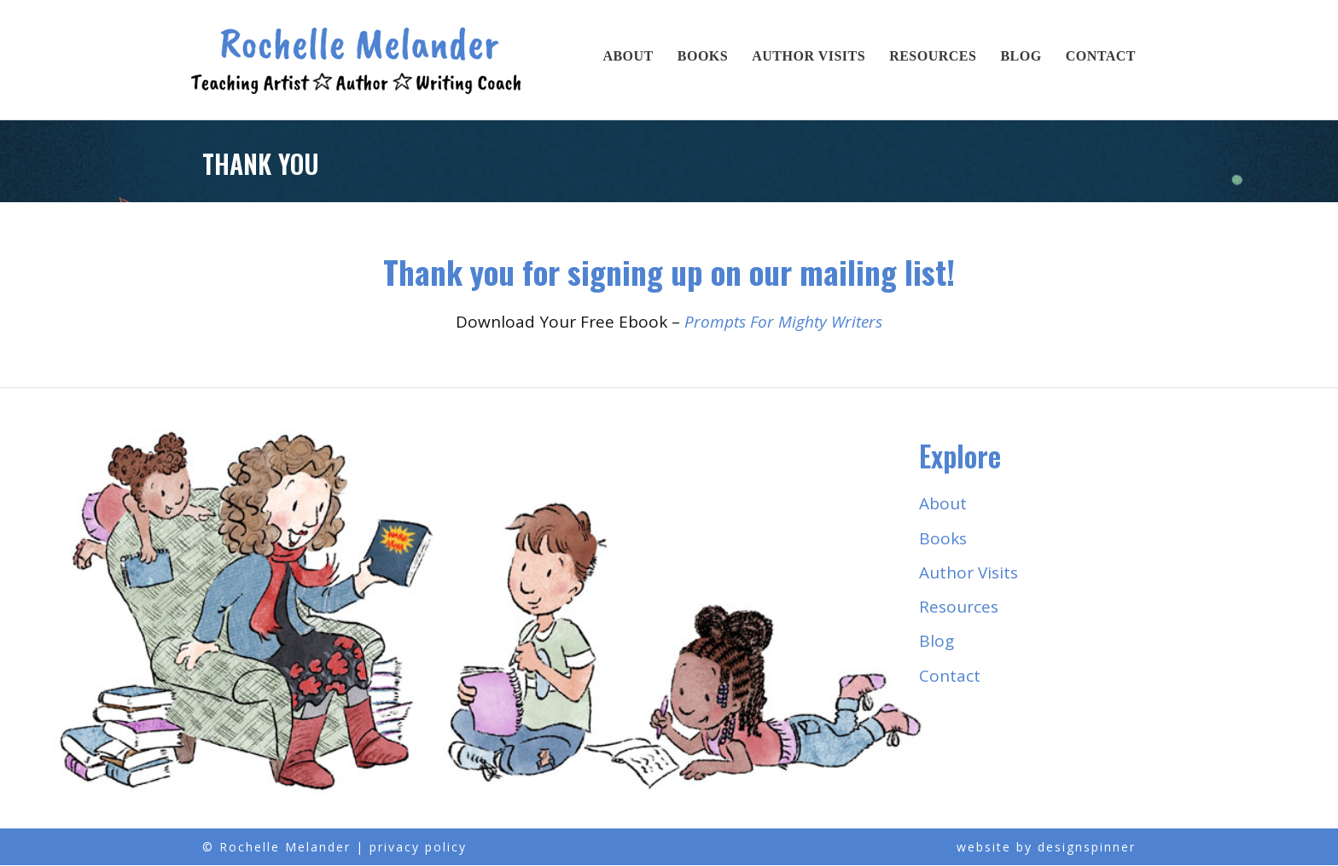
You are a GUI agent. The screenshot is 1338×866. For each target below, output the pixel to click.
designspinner (1087, 848)
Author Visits (808, 56)
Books (703, 56)
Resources (932, 56)
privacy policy (418, 848)
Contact (1101, 56)
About (627, 56)
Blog (1020, 56)
